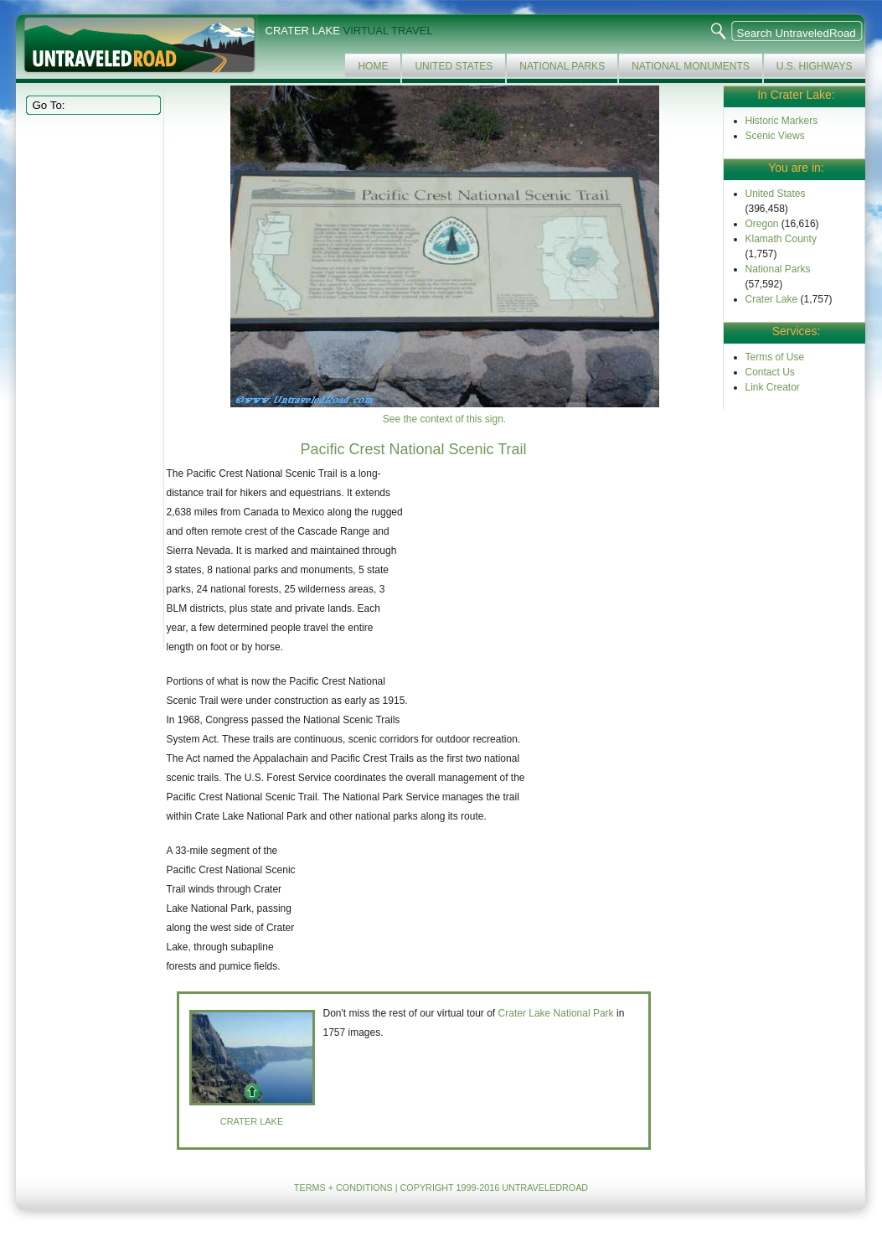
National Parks (562, 66)
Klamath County (781, 239)
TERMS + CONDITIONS (343, 1187)
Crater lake (252, 1121)
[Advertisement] (91, 380)
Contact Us (770, 372)
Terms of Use (775, 357)
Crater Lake (771, 299)
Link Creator (772, 387)
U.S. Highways (814, 66)
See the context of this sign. (444, 419)
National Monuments (691, 66)
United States (454, 66)
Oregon (762, 224)
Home (373, 66)
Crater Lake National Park (556, 1013)
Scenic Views (775, 136)
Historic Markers (781, 121)
